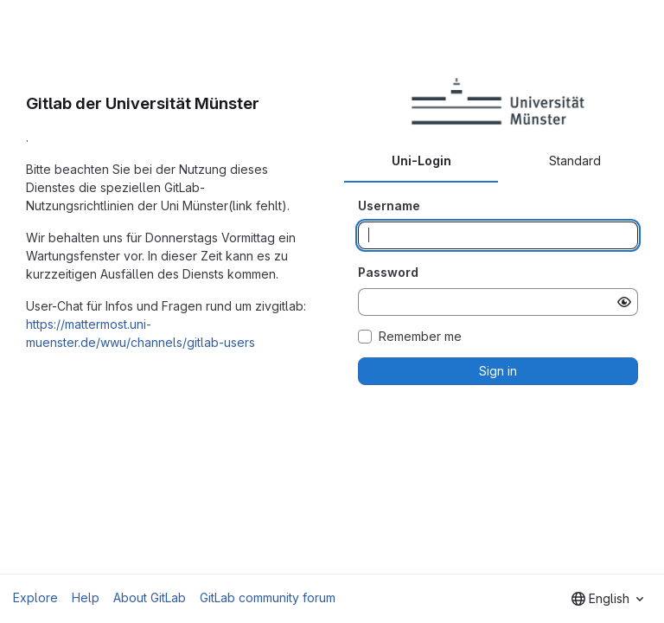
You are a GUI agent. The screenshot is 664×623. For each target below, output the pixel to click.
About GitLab (149, 597)
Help (85, 597)
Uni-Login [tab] (421, 160)
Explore (35, 597)
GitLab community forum (267, 597)
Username (389, 205)
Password (388, 272)
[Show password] (624, 302)
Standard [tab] (575, 160)
